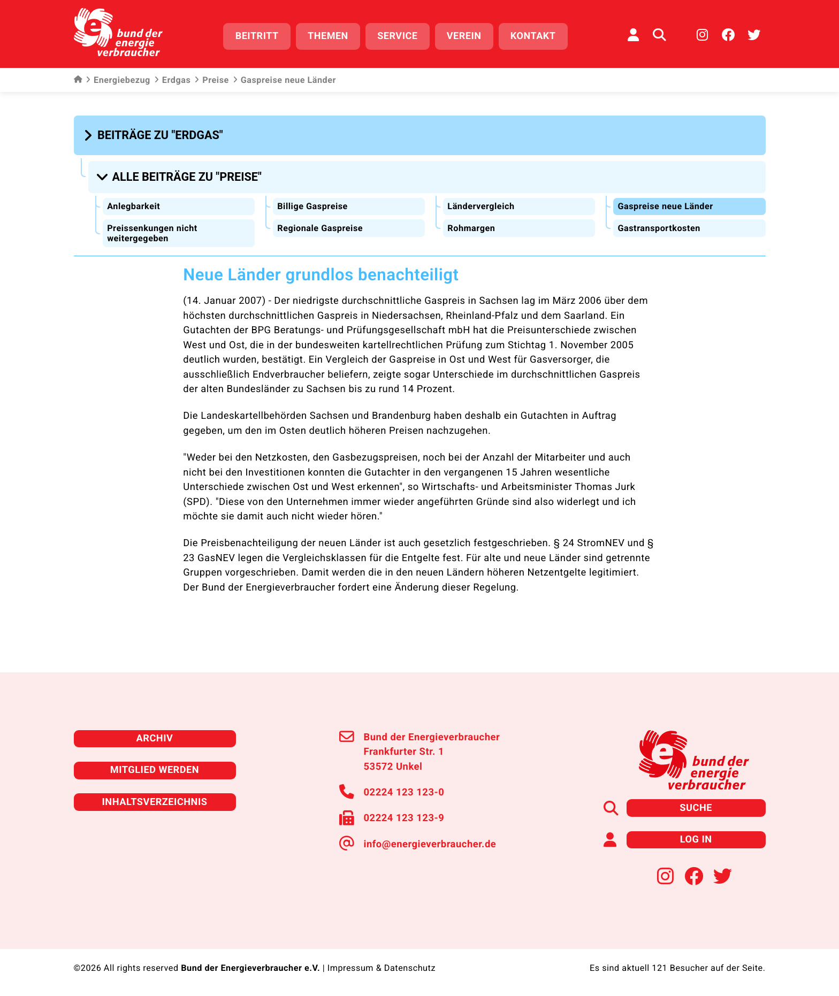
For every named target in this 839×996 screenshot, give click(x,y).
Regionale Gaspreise (320, 227)
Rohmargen (471, 227)
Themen (328, 36)
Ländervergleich (480, 205)
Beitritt (257, 36)
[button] (154, 134)
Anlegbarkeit (133, 205)
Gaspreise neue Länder (665, 205)
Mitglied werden (154, 769)
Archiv (154, 737)
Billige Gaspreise (312, 205)
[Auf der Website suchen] (659, 35)
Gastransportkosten (658, 227)
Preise (211, 80)
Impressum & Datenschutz (381, 967)
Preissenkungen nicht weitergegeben (152, 232)
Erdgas (172, 80)
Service (397, 36)
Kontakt (533, 36)
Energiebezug (118, 80)
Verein (464, 36)
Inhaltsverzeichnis (154, 800)
